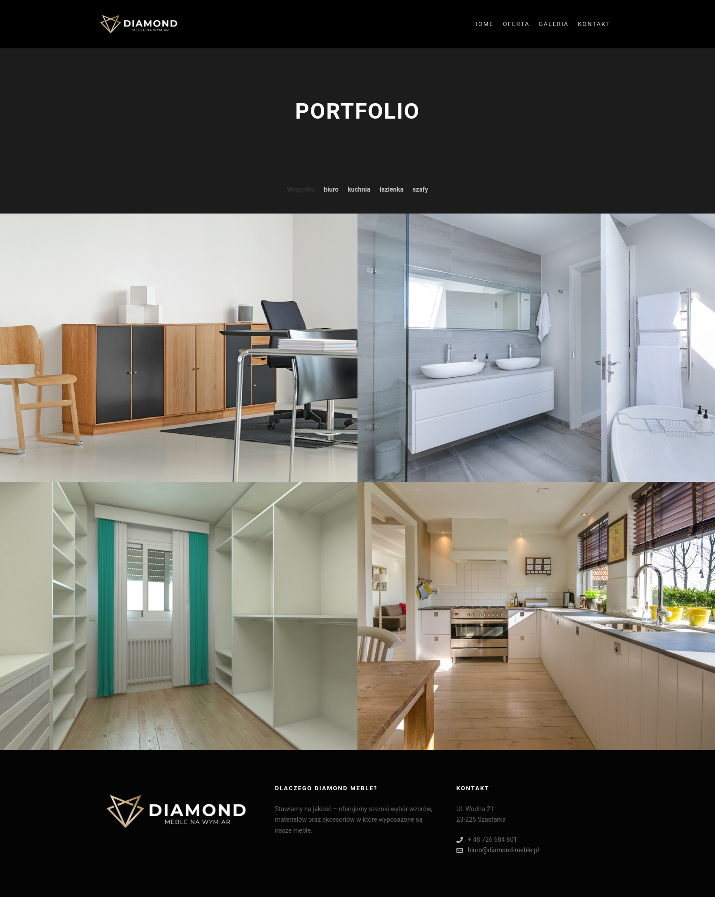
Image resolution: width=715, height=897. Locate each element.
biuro (331, 189)
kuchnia (358, 189)
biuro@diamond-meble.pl (497, 850)
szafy (420, 189)
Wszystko (301, 189)
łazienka (391, 189)
